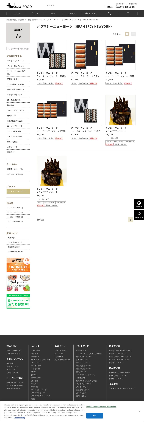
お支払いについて (83, 360)
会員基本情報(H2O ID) (63, 360)
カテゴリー (15, 13)
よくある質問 (81, 393)
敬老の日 (34, 384)
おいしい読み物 (12, 373)
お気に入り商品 (61, 351)
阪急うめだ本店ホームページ (120, 351)
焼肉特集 (10, 105)
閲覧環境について (83, 390)
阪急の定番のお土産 (15, 121)
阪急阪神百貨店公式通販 (15, 20)
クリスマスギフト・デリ (40, 396)
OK (94, 416)
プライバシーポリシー (84, 384)
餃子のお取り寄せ (14, 100)
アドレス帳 (59, 354)
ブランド (34, 13)
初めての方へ (120, 4)
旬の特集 (10, 364)
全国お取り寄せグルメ (15, 89)
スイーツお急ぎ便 (14, 131)
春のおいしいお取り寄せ (40, 360)
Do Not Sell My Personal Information (101, 407)
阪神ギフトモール (116, 379)
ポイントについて (83, 363)
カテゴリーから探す (14, 351)
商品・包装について (84, 369)
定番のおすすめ (12, 367)
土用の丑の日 (36, 378)
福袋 (33, 399)
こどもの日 (35, 369)
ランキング (72, 13)
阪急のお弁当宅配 (13, 388)
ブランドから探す (13, 354)
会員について (81, 372)
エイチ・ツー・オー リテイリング (122, 388)
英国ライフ (11, 152)
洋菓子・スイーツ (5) (15, 169)
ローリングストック (15, 126)
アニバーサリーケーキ (15, 385)
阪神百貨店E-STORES (117, 376)
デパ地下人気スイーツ (15, 60)
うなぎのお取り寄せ (15, 94)
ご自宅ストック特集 (15, 136)
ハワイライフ (12, 147)
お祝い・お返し (90, 13)
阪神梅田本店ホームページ (119, 373)
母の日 (33, 372)
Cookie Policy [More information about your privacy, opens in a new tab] (19, 418)
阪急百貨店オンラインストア (38, 20)
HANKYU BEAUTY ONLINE (119, 360)
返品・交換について (84, 366)
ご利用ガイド (133, 4)
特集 (53, 13)
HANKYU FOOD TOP (19, 6)
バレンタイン (36, 363)
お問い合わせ (81, 396)
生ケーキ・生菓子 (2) (15, 174)
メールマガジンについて (85, 375)
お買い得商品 (12, 141)
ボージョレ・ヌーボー (39, 390)
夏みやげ (34, 381)
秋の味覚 (34, 387)
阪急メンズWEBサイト (118, 354)
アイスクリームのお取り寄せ (16, 72)
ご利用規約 (80, 378)
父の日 (33, 375)
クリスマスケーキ (38, 393)
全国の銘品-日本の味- (15, 84)
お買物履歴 (59, 357)
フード (55, 20)
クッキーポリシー (83, 387)
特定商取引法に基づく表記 (86, 381)
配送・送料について (84, 357)
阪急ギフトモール (116, 363)
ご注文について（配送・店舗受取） (89, 354)
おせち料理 (35, 351)
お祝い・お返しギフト (15, 110)
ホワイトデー (36, 366)
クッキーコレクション (15, 66)
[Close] (140, 411)
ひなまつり (35, 357)
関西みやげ (11, 115)
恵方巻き (34, 354)
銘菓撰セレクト (13, 79)
